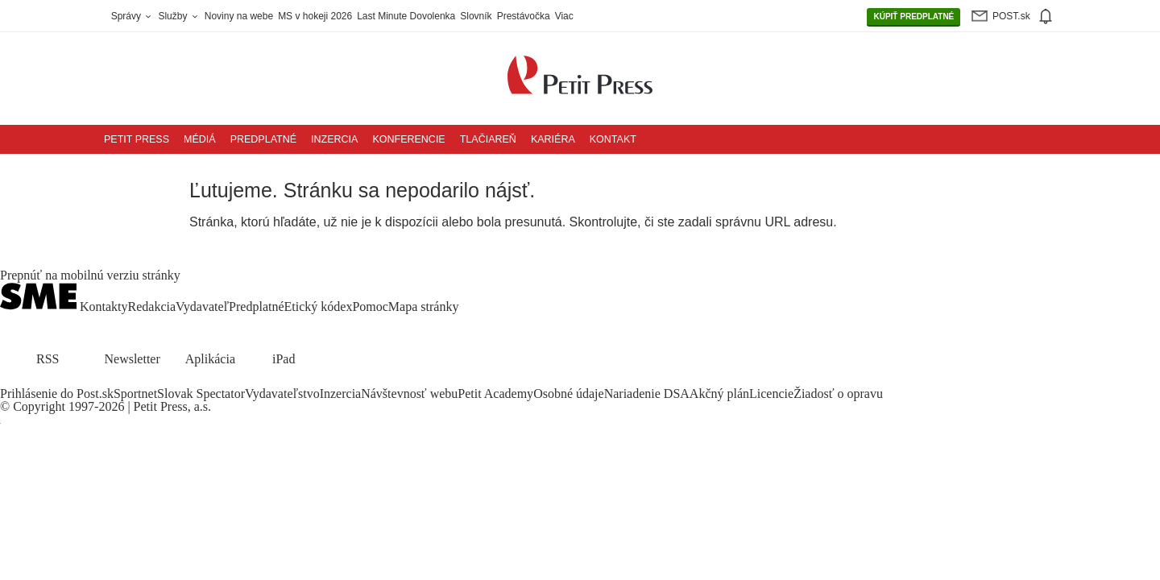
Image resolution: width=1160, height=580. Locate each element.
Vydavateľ (202, 306)
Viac (564, 16)
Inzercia (334, 139)
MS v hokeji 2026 (315, 16)
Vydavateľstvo (282, 393)
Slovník (475, 16)
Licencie (771, 393)
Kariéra (553, 139)
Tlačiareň (488, 139)
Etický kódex (318, 306)
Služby (178, 16)
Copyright (39, 406)
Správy (132, 16)
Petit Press (136, 139)
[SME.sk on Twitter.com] (29, 380)
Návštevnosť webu (409, 393)
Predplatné (263, 139)
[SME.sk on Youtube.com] (67, 380)
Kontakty (104, 306)
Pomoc (369, 306)
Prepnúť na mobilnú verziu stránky (90, 275)
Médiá (200, 139)
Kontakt (613, 139)
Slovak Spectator (201, 393)
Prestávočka (523, 16)
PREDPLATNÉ (913, 17)
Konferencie (408, 139)
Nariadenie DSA (647, 393)
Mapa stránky (423, 306)
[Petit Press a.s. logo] (580, 66)
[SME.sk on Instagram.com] (48, 380)
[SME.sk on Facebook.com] (9, 380)
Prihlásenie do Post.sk (57, 393)
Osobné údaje (568, 393)
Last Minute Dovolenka (406, 16)
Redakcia (152, 306)
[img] (1045, 16)
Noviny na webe (239, 16)
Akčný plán (719, 393)
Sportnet (135, 393)
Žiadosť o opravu (838, 393)
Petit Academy (495, 393)
